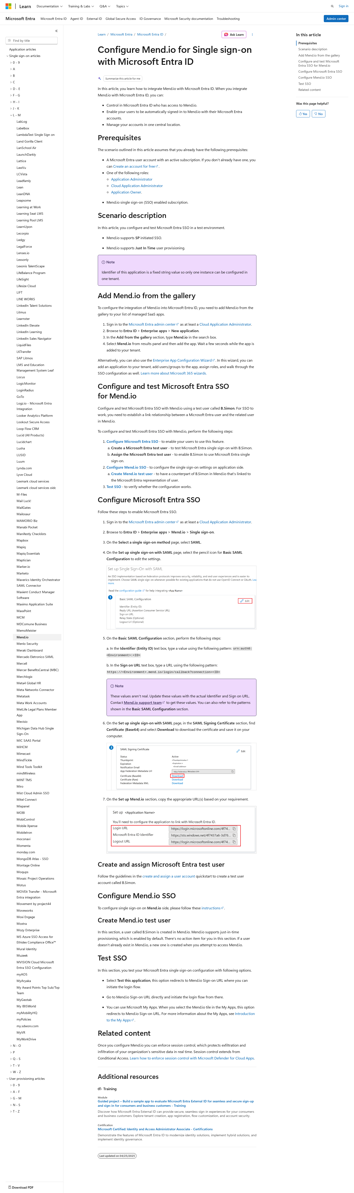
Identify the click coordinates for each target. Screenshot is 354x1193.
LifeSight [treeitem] (23, 279)
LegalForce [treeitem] (24, 246)
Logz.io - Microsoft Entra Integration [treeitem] (34, 406)
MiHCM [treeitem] (22, 747)
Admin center (336, 18)
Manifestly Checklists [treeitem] (31, 534)
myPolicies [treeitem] (24, 1019)
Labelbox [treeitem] (23, 128)
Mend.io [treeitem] (22, 637)
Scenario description (312, 49)
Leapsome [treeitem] (24, 200)
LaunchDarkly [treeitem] (26, 154)
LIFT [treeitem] (19, 292)
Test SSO (114, 486)
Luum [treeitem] (21, 461)
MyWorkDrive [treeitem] (26, 1039)
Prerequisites (307, 43)
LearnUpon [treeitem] (24, 226)
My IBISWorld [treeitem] (26, 1006)
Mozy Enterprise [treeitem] (28, 930)
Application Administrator (131, 179)
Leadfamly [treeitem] (24, 181)
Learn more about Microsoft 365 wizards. (174, 373)
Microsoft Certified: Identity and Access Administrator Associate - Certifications (155, 1129)
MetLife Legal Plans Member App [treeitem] (37, 712)
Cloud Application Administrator (137, 185)
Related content (309, 89)
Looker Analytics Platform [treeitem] (35, 415)
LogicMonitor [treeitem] (26, 383)
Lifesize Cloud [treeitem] (26, 286)
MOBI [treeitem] (21, 812)
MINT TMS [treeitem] (24, 780)
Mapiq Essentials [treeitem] (28, 553)
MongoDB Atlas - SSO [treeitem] (32, 859)
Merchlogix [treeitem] (24, 676)
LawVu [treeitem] (21, 167)
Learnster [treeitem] (23, 318)
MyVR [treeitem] (21, 1032)
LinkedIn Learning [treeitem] (29, 332)
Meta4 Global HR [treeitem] (29, 683)
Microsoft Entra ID (150, 34)
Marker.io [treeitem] (23, 566)
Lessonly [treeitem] (23, 259)
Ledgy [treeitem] (21, 240)
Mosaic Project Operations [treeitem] (35, 878)
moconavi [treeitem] (23, 839)
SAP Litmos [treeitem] (25, 358)
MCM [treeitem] (21, 617)
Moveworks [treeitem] (25, 910)
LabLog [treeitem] (22, 121)
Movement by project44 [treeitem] (34, 903)
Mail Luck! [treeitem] (24, 501)
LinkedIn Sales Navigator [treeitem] (34, 338)
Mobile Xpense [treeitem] (27, 826)
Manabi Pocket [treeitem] (27, 527)
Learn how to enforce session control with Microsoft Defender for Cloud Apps (192, 1058)
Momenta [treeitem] (23, 845)
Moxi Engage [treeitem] (26, 917)
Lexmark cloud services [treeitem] (33, 481)
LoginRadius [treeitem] (25, 390)
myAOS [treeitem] (22, 974)
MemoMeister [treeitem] (26, 630)
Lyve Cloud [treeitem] (24, 474)
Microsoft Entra (121, 34)
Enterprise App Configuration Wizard (182, 360)
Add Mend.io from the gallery (319, 55)
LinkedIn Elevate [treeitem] (28, 325)
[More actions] (252, 34)
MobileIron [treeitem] (24, 832)
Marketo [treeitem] (23, 573)
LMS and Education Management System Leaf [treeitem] (35, 368)
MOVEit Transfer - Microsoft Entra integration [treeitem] (37, 894)
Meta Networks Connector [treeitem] (35, 689)
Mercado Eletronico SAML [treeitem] (35, 657)
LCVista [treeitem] (22, 174)
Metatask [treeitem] (23, 696)
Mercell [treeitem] (22, 663)
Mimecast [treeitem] (23, 753)
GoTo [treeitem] (20, 396)
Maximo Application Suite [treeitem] (35, 604)
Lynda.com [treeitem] (24, 468)
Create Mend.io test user (132, 473)
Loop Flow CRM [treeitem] (28, 428)
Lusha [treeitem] (21, 448)
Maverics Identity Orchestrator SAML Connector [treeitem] (38, 582)
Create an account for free (134, 166)
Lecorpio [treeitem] (23, 233)
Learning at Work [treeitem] (29, 207)
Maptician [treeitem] (24, 560)
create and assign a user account (169, 876)
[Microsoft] (9, 6)
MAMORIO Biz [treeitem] (27, 520)
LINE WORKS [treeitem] (26, 299)
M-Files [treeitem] (22, 494)
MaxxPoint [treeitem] (24, 611)
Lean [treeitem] (20, 187)
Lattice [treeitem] (21, 161)
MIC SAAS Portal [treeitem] (28, 740)
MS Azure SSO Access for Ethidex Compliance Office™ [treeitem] (36, 939)
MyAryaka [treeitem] (24, 981)
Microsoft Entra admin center (152, 324)
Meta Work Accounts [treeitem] (32, 703)
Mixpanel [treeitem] (23, 806)
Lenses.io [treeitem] (23, 253)
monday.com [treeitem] (26, 852)
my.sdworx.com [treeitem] (28, 1026)
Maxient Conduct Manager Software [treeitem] (36, 595)
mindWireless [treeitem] (26, 773)
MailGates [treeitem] (24, 507)
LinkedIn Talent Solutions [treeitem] (34, 305)
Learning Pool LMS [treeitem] (30, 220)
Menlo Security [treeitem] (27, 643)
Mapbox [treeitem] (22, 540)
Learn (102, 34)
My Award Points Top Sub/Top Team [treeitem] (38, 990)
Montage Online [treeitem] (28, 865)
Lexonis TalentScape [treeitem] (31, 266)
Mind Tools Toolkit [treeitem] (29, 767)
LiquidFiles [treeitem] (24, 345)
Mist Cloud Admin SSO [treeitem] (33, 793)
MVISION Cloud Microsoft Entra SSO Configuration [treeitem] (35, 965)
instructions (211, 907)
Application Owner (126, 192)
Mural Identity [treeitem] (27, 949)
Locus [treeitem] (21, 377)
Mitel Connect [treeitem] (27, 799)
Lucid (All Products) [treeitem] (30, 435)
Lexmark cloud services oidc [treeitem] (36, 487)
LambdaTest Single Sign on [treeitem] (36, 134)
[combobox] (32, 40)
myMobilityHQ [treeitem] (27, 1013)
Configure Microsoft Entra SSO (132, 441)
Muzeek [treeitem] (22, 955)
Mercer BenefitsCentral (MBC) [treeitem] (38, 670)
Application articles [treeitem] (22, 49)
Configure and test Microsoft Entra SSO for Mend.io (318, 63)
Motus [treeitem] (21, 885)
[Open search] (332, 6)
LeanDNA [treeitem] (23, 194)
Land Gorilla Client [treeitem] (29, 141)
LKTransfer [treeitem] (24, 351)
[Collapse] (56, 31)
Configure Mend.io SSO (126, 467)
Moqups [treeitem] (22, 872)
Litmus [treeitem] (21, 312)
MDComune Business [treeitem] (32, 624)
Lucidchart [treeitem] (24, 442)
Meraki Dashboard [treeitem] (30, 650)
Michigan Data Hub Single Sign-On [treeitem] (35, 731)
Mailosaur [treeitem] (23, 514)
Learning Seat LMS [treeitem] (30, 213)
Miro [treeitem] (20, 786)
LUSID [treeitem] (21, 455)
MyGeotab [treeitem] (24, 999)
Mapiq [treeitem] (21, 547)
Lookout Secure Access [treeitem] (33, 422)
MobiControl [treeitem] (26, 819)
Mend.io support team (143, 702)
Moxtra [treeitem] (22, 923)
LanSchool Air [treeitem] (26, 148)
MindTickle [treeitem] (24, 760)
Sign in (343, 6)
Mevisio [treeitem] (22, 721)
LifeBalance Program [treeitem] (31, 273)
